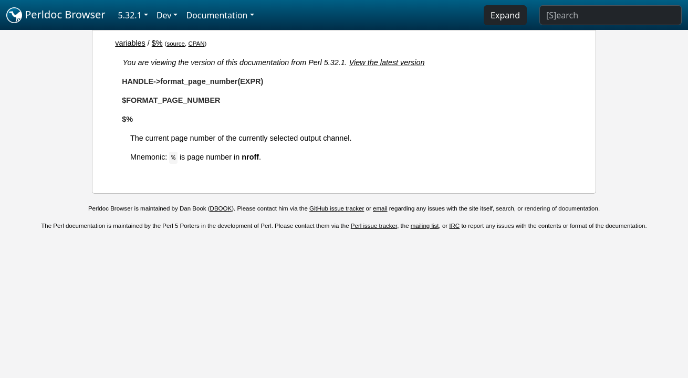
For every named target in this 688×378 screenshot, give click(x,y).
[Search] (610, 15)
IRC (454, 226)
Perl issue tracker (374, 226)
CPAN (196, 43)
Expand (505, 15)
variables (130, 43)
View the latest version (387, 62)
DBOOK (221, 208)
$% (157, 43)
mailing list (425, 226)
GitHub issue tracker (336, 208)
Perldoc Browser (56, 15)
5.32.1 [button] (130, 15)
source (175, 43)
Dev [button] (164, 15)
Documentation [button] (216, 15)
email (380, 208)
